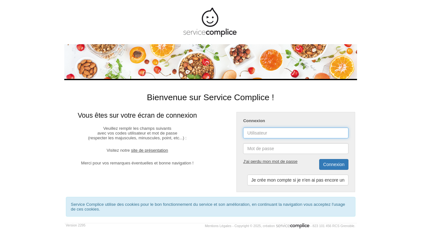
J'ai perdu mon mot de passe (270, 161)
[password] (295, 148)
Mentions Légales (218, 226)
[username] (295, 133)
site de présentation (149, 150)
